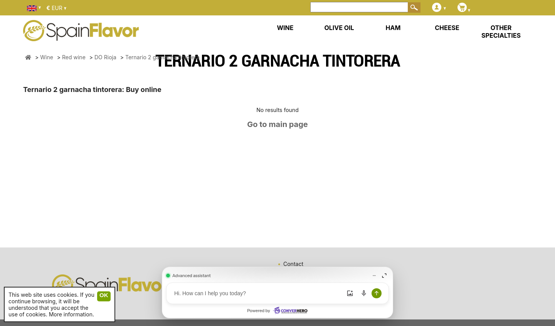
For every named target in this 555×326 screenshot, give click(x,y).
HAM (393, 28)
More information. (71, 314)
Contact (293, 264)
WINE (285, 28)
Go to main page (277, 124)
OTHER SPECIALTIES (501, 31)
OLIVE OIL (339, 28)
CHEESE (447, 28)
